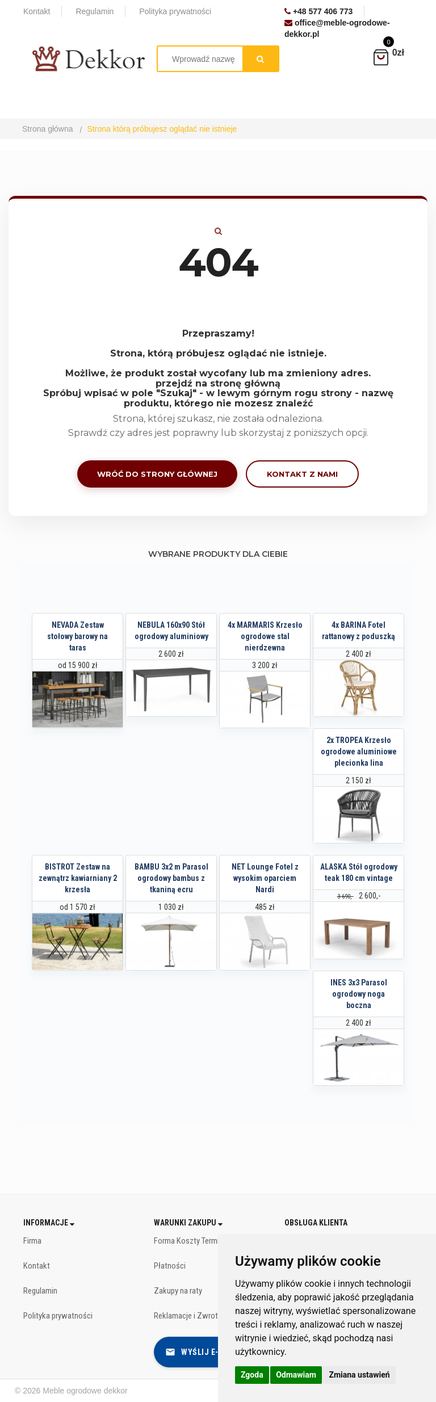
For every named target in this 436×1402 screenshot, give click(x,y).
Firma (32, 1241)
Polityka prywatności (58, 1316)
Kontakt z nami (302, 473)
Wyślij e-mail (201, 1352)
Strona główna (47, 128)
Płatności (170, 1266)
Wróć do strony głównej (157, 473)
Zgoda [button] (252, 1374)
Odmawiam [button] (296, 1374)
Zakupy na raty (178, 1291)
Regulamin (40, 1291)
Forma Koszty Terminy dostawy (205, 1241)
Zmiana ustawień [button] (359, 1374)
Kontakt (36, 1266)
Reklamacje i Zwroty (187, 1316)
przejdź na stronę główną (218, 383)
